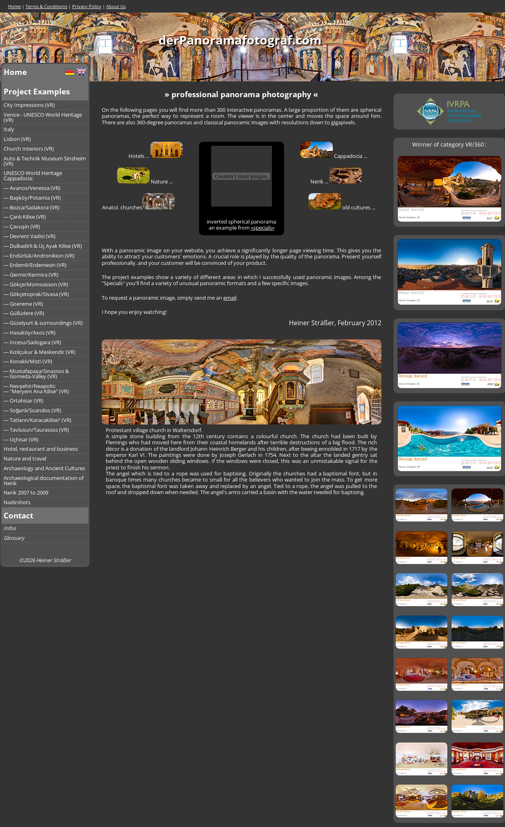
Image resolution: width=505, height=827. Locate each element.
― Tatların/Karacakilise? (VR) (38, 420)
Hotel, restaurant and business (41, 448)
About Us (116, 6)
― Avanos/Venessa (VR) (32, 188)
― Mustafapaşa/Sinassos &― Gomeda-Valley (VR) (36, 373)
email (229, 297)
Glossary (14, 537)
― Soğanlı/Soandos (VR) (33, 410)
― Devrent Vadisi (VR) (30, 236)
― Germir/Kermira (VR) (31, 274)
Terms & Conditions (46, 6)
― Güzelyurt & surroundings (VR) (43, 322)
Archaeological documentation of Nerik (43, 480)
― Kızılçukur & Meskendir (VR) (40, 352)
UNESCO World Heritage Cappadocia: (33, 175)
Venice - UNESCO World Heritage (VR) (43, 117)
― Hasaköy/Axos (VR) (30, 332)
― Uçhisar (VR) (21, 439)
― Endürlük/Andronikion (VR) (39, 255)
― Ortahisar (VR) (24, 400)
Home (14, 6)
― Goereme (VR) (23, 303)
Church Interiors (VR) (29, 148)
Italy (9, 129)
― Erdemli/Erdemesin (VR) (35, 265)
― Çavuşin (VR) (22, 226)
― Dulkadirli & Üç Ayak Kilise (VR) (43, 245)
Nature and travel (25, 458)
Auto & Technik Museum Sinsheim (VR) (45, 161)
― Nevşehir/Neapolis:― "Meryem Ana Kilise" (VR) (36, 388)
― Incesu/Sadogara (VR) (33, 342)
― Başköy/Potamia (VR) (32, 197)
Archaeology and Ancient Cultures (44, 468)
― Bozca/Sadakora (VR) (32, 207)
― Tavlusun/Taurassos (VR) (36, 429)
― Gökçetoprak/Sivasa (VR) (36, 294)
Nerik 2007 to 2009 (26, 492)
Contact (18, 515)
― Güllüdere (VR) (24, 313)
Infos (10, 528)
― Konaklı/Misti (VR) (28, 361)
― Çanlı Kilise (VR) (25, 216)
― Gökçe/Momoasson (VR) (36, 284)
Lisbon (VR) (17, 139)
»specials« (262, 227)
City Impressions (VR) (29, 105)
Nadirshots (17, 502)
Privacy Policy (86, 6)
